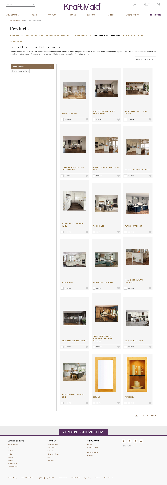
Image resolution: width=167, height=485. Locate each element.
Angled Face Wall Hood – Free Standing (105, 112)
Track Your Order (52, 445)
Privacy (97, 478)
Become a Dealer (93, 452)
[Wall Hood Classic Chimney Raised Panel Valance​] (106, 313)
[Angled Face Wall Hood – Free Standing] (106, 88)
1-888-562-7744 (92, 448)
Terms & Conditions (27, 478)
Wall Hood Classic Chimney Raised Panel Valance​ (103, 338)
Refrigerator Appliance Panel (73, 225)
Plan (34, 15)
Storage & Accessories (57, 36)
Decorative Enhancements (107, 36)
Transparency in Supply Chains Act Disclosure (46, 478)
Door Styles (16, 36)
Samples (110, 15)
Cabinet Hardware (81, 36)
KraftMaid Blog (12, 466)
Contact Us (93, 441)
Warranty (50, 460)
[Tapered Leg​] (106, 203)
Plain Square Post (133, 226)
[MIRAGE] (105, 374)
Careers (90, 455)
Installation (51, 451)
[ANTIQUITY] (137, 374)
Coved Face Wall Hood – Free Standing (73, 169)
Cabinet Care (51, 448)
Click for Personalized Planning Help (83, 432)
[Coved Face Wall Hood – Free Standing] (74, 144)
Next (153, 415)
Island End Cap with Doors (74, 341)
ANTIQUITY (129, 397)
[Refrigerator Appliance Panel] (74, 201)
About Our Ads (108, 478)
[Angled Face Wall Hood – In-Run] (137, 88)
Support (91, 15)
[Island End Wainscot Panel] (137, 147)
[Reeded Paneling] (74, 90)
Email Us (90, 445)
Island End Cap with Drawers (134, 281)
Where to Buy (132, 15)
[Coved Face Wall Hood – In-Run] (106, 144)
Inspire (72, 15)
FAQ (48, 457)
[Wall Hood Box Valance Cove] (74, 372)
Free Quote (155, 15)
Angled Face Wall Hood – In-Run (136, 112)
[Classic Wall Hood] (137, 318)
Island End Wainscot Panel (137, 170)
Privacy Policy (12, 478)
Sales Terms (63, 478)
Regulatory (87, 478)
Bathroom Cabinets (133, 36)
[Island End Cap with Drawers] (137, 257)
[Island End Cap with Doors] (74, 318)
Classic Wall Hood (134, 341)
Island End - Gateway (103, 282)
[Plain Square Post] (137, 203)
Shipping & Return (53, 454)
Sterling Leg (68, 282)
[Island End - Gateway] (106, 259)
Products (53, 15)
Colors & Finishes (34, 36)
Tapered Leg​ (98, 226)
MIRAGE (96, 397)
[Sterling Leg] (74, 259)
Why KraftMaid (13, 15)
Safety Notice (75, 478)
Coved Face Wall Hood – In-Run (106, 169)
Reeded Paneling (69, 113)
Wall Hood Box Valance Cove (73, 396)
